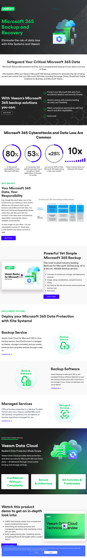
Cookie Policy (44, 549)
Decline (51, 552)
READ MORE (7, 113)
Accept (36, 552)
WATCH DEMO (51, 297)
